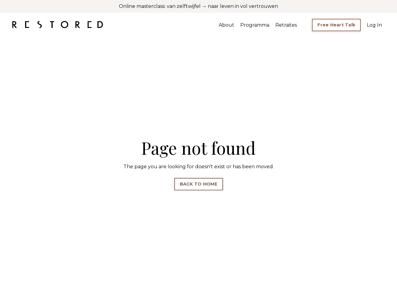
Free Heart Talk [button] (336, 25)
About (226, 25)
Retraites (286, 25)
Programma (254, 25)
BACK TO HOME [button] (199, 184)
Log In (374, 25)
